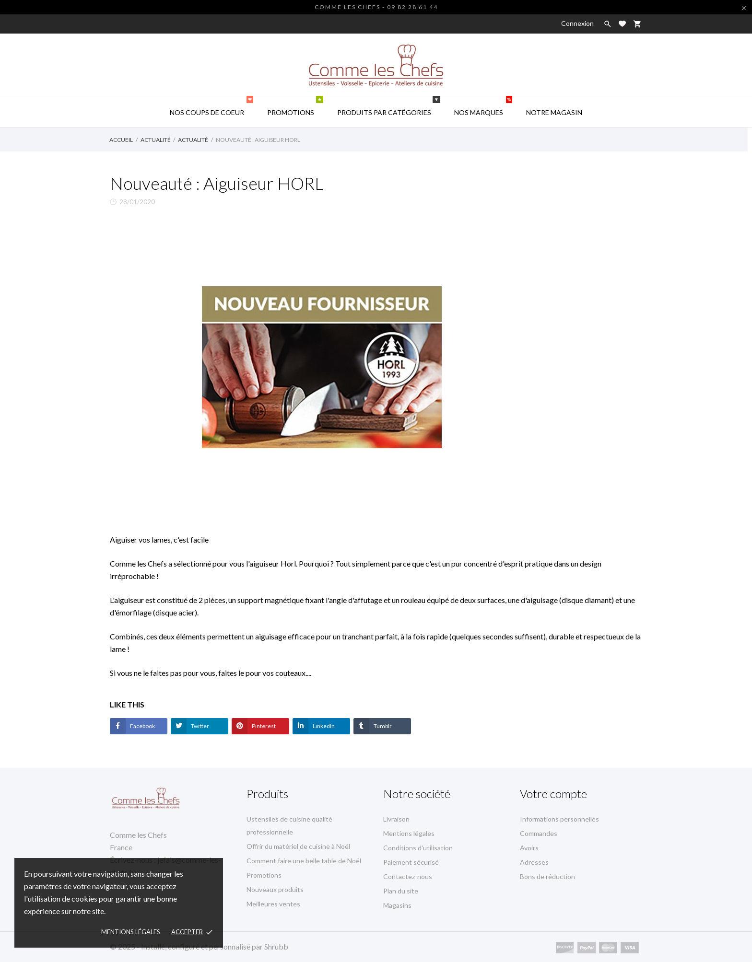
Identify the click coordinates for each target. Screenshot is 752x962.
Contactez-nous (407, 876)
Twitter (199, 726)
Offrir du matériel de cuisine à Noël (298, 846)
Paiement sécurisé (411, 862)
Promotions (295, 107)
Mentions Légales (130, 932)
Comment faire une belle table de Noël (304, 861)
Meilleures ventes (273, 904)
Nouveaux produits (275, 889)
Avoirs (529, 848)
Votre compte (553, 793)
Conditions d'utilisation (418, 848)
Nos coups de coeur (211, 107)
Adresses (534, 862)
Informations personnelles (559, 819)
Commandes (538, 833)
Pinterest (263, 726)
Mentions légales (409, 833)
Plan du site (400, 891)
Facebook (142, 726)
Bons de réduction (547, 876)
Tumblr (382, 726)
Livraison (396, 819)
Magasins (397, 905)
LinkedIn (323, 726)
